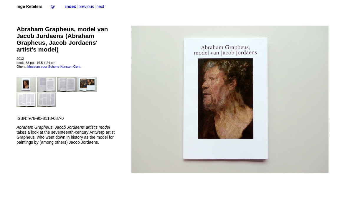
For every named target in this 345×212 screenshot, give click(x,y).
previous (86, 6)
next (100, 6)
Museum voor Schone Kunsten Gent (53, 66)
